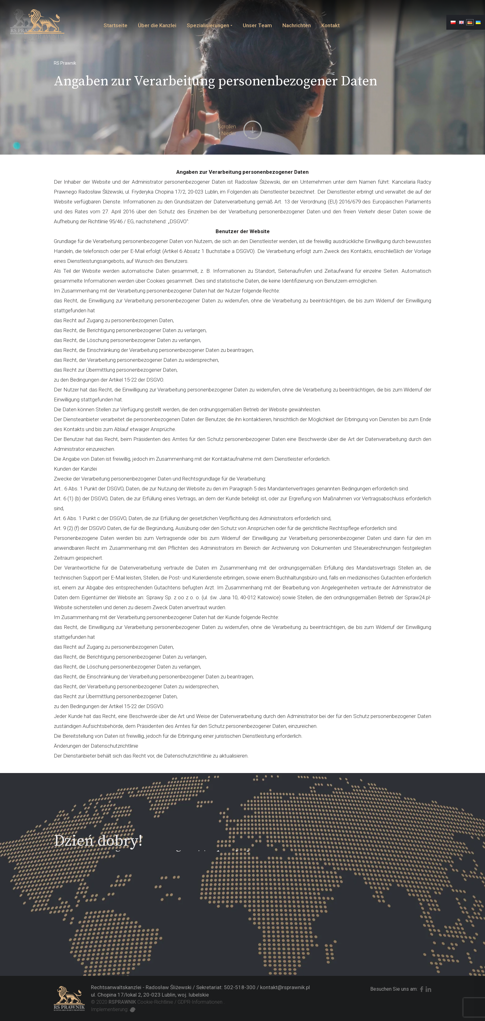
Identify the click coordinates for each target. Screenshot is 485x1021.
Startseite (115, 25)
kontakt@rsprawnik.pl (285, 987)
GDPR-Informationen (200, 1002)
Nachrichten (296, 25)
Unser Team (257, 25)
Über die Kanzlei (157, 25)
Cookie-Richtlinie (155, 1002)
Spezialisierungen (208, 25)
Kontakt (330, 25)
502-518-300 (239, 987)
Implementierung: (113, 1009)
